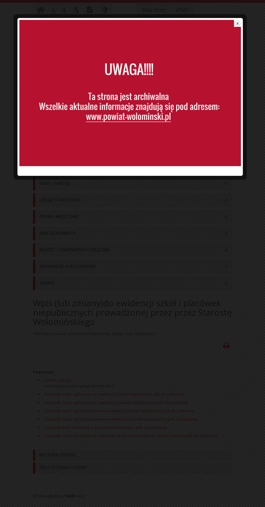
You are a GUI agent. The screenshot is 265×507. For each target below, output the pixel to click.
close (239, 26)
